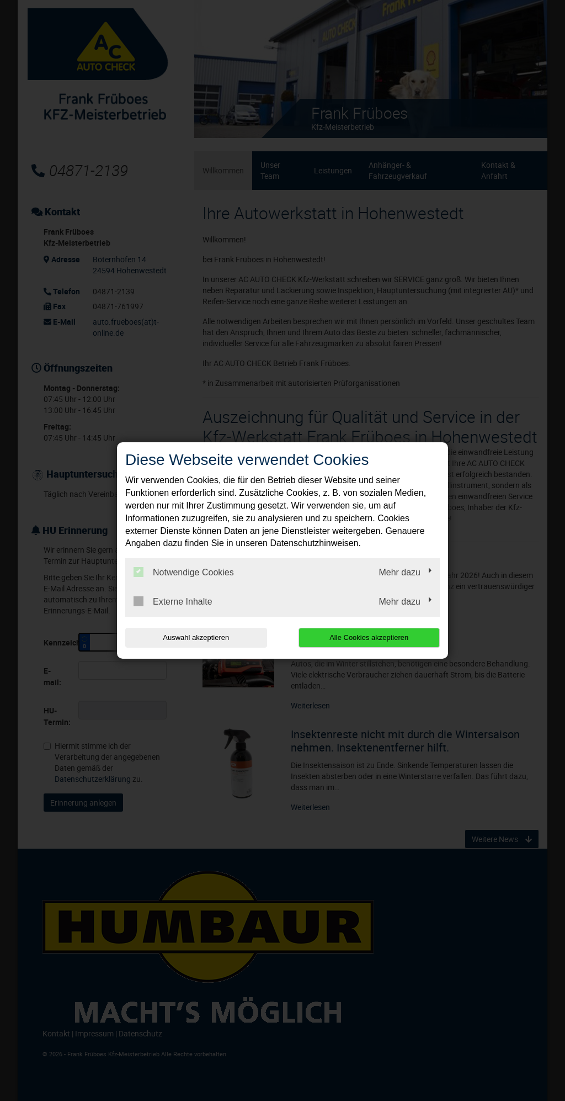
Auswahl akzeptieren (196, 637)
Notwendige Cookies (184, 572)
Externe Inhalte (173, 601)
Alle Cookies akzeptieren (368, 637)
